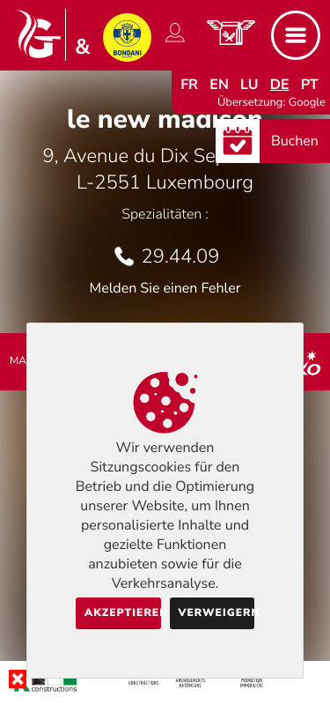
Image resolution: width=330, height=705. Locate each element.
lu (249, 84)
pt (310, 84)
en (219, 84)
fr (189, 84)
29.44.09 (181, 256)
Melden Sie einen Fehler (164, 288)
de (280, 84)
